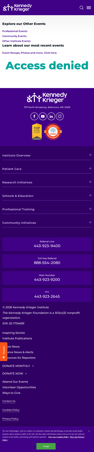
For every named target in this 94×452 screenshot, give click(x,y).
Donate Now (12, 373)
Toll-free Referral (47, 261)
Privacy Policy (10, 418)
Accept (46, 446)
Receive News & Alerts (17, 352)
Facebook (34, 116)
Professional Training (18, 209)
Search (82, 8)
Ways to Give (11, 393)
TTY (47, 295)
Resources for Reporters (18, 357)
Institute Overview (16, 155)
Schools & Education (17, 196)
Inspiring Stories (13, 333)
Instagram (60, 116)
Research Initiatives (17, 182)
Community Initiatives (19, 223)
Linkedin (51, 116)
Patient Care (12, 169)
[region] (47, 439)
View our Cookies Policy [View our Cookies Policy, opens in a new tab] (58, 437)
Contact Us (8, 401)
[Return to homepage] (17, 8)
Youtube (43, 116)
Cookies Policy (10, 409)
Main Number (47, 278)
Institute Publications (17, 338)
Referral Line (47, 244)
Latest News (11, 346)
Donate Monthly (16, 366)
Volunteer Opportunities (19, 387)
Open (89, 8)
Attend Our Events (15, 381)
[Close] (89, 431)
